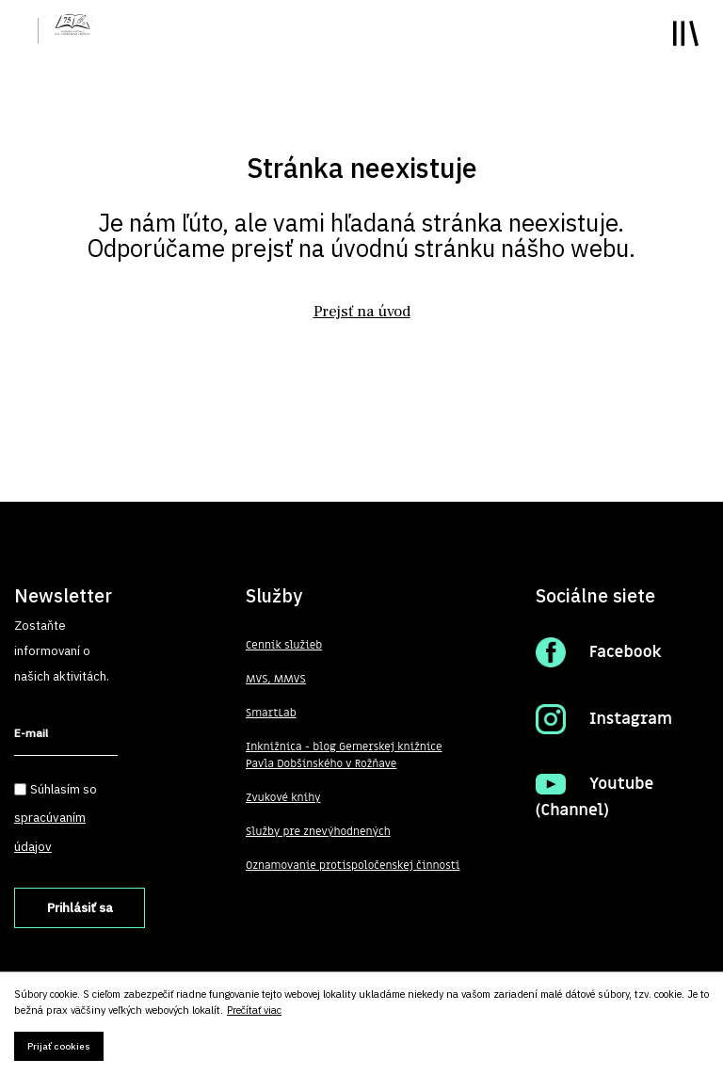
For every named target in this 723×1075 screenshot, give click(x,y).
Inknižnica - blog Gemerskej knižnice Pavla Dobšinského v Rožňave (345, 756)
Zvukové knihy (283, 798)
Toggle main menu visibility (686, 33)
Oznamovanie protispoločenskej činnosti (354, 866)
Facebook (626, 652)
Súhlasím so (55, 817)
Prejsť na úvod (361, 311)
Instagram (631, 719)
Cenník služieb (284, 645)
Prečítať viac (254, 1010)
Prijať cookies (58, 1046)
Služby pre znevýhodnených (319, 832)
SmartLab (271, 713)
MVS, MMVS (276, 679)
